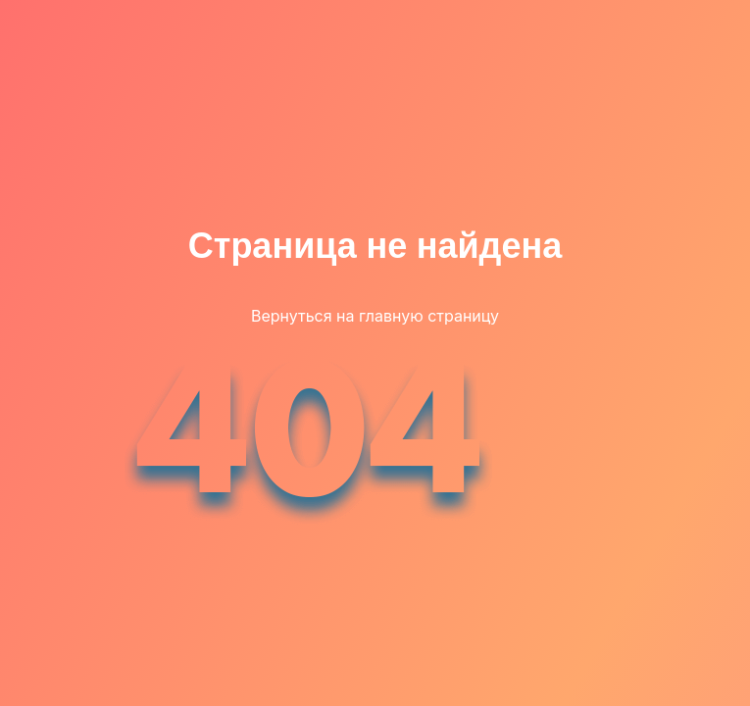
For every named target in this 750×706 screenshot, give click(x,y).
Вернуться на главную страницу (375, 316)
